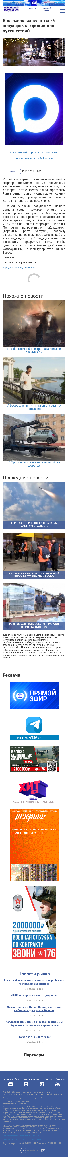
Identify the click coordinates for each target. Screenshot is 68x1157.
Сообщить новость (33, 1078)
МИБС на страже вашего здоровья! (34, 995)
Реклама (60, 1078)
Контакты (49, 1078)
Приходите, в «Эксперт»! (34, 1037)
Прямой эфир (47, 9)
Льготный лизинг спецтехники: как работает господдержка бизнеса (34, 982)
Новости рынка (34, 974)
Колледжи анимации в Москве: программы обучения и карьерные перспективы (34, 1023)
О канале (8, 1078)
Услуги (18, 1078)
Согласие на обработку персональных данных (22, 1139)
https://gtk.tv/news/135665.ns (19, 267)
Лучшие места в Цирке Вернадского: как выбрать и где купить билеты (34, 1008)
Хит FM (32, 8)
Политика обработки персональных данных (21, 1136)
